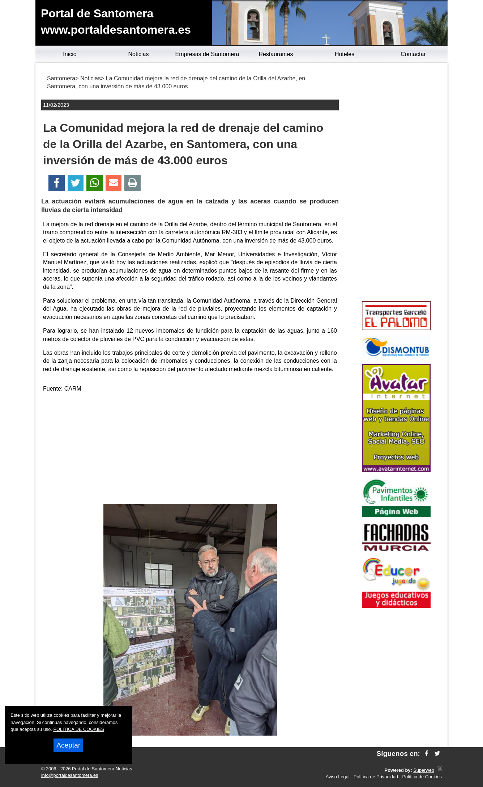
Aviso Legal (338, 776)
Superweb (423, 770)
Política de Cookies (422, 776)
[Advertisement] (190, 449)
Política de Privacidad (376, 776)
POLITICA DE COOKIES (78, 729)
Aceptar (68, 745)
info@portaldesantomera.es (69, 775)
